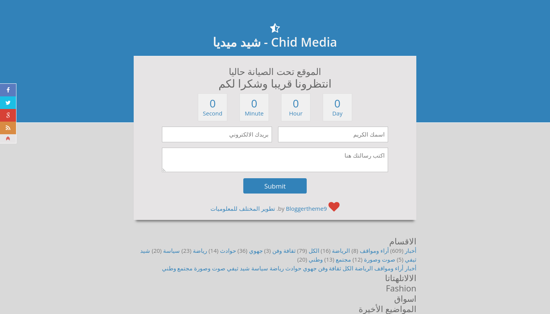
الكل (314, 250)
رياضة (200, 250)
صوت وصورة (379, 259)
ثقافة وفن (284, 250)
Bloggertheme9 (306, 208)
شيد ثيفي (238, 268)
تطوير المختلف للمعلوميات (242, 208)
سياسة (171, 250)
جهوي (256, 250)
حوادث (228, 250)
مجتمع (343, 259)
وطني (316, 259)
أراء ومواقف (374, 250)
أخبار (410, 250)
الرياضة (341, 250)
